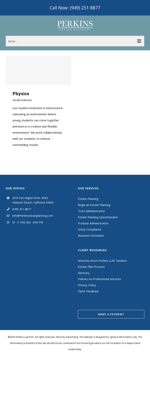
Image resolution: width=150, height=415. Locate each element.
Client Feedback (88, 291)
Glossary (84, 273)
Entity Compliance (89, 229)
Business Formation (91, 235)
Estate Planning (88, 199)
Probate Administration (93, 223)
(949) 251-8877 (21, 209)
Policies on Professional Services (99, 279)
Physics (20, 93)
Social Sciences (22, 100)
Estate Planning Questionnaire (98, 217)
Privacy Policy (87, 285)
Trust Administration (91, 211)
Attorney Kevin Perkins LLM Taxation (102, 260)
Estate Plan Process (91, 267)
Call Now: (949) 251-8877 (75, 8)
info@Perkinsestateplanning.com (32, 215)
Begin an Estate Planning (94, 205)
